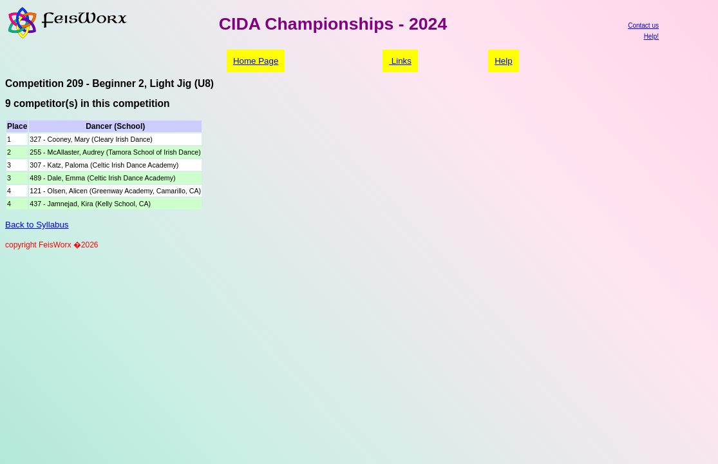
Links (400, 61)
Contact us (643, 25)
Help (503, 61)
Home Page (255, 61)
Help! (651, 36)
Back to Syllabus (37, 224)
